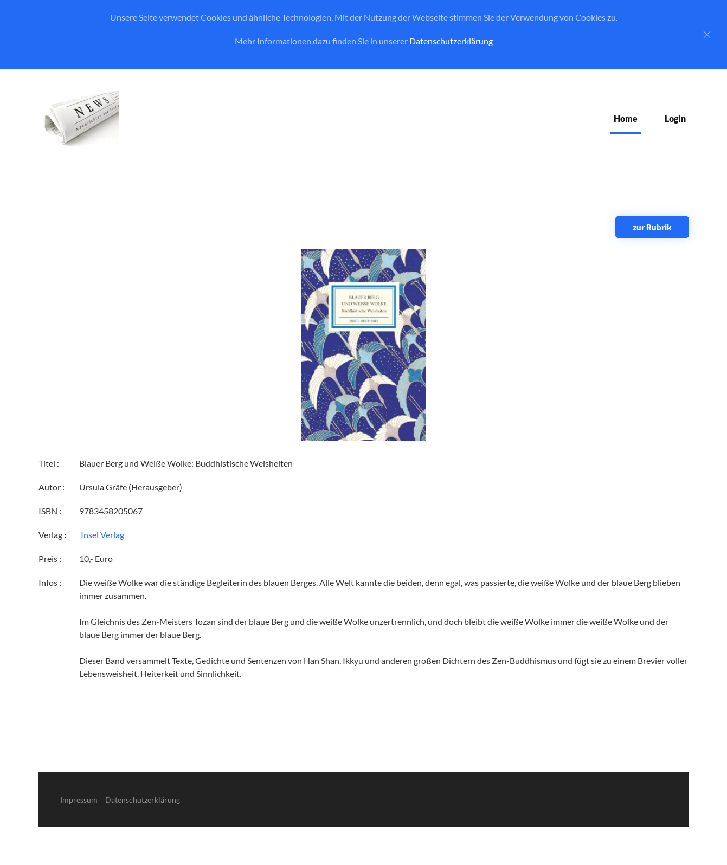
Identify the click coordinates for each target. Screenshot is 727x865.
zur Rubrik (652, 227)
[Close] (707, 34)
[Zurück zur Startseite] (78, 118)
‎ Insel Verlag (101, 535)
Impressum (79, 799)
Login (675, 118)
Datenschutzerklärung (451, 41)
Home (626, 118)
